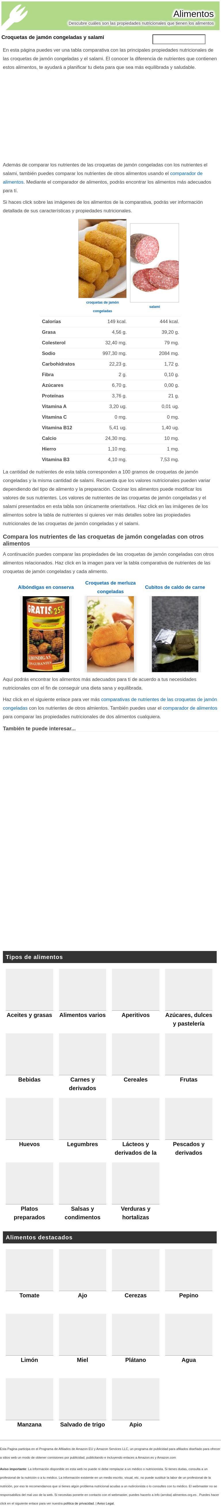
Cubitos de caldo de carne (175, 587)
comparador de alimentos (190, 708)
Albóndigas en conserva (46, 587)
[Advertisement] (110, 115)
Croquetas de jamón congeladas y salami (52, 37)
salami (154, 307)
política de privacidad (79, 1503)
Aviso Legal (105, 1503)
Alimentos (194, 14)
